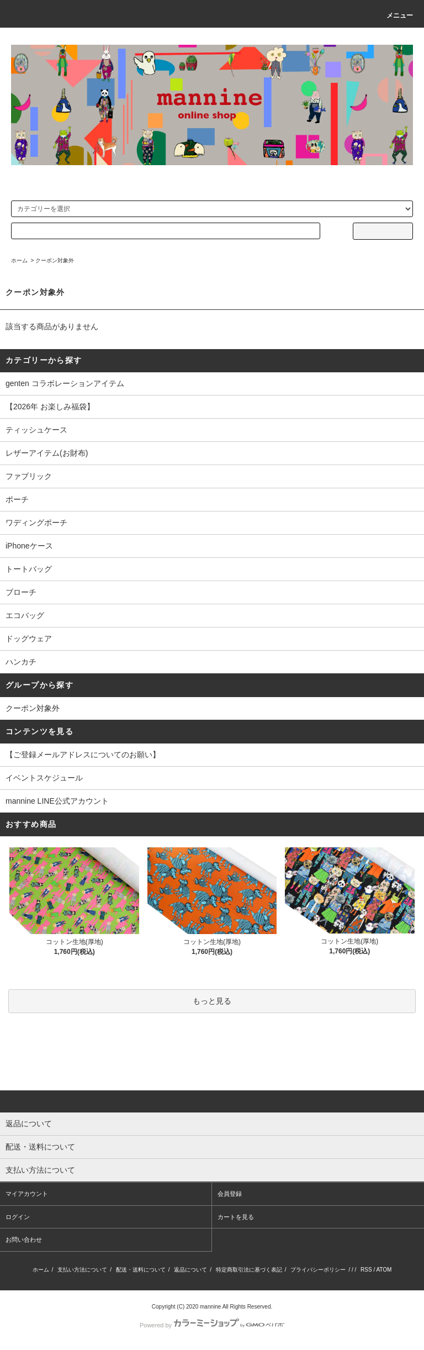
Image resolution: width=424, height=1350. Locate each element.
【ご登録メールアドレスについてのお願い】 (83, 754)
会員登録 (230, 1193)
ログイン (18, 1217)
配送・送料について (141, 1270)
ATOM (383, 1270)
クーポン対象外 (54, 260)
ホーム (19, 260)
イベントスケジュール (44, 777)
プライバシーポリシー (318, 1270)
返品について (190, 1270)
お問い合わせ (24, 1239)
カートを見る (236, 1217)
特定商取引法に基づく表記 (249, 1270)
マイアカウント (27, 1193)
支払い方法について (82, 1270)
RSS (366, 1270)
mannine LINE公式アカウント (57, 801)
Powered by (212, 1325)
